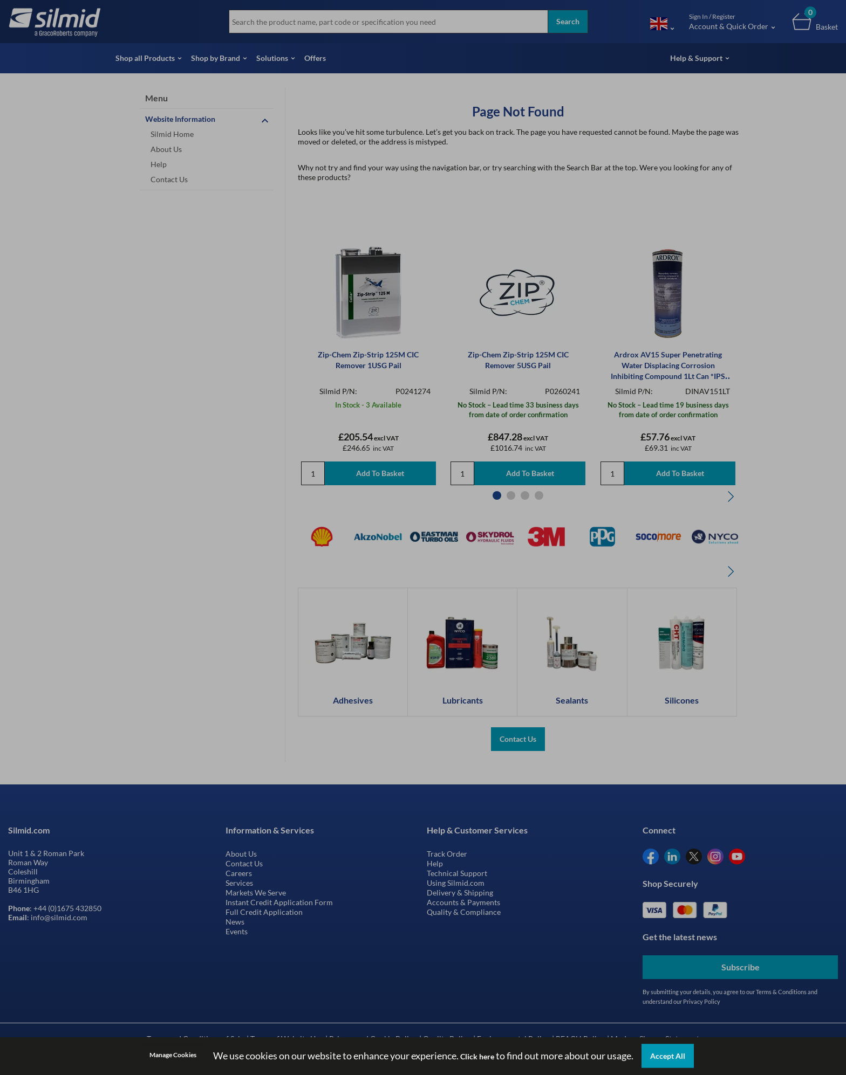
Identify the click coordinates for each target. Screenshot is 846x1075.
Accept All (667, 1055)
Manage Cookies (172, 1055)
